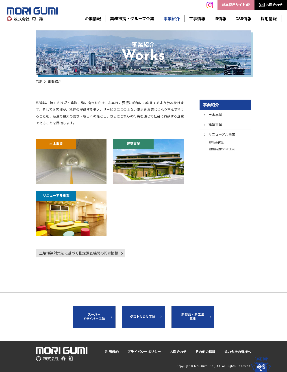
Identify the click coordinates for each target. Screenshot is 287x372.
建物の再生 (216, 142)
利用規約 (112, 352)
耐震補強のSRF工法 (222, 149)
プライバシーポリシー (144, 352)
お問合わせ (178, 352)
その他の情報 (205, 352)
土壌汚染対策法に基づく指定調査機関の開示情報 (78, 253)
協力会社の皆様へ (237, 352)
